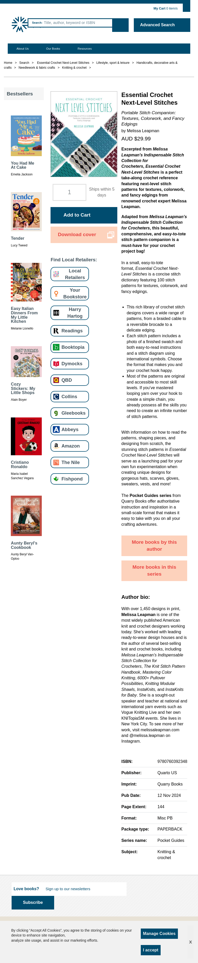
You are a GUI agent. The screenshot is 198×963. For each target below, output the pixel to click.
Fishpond (71, 478)
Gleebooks (73, 413)
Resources (85, 48)
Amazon (70, 446)
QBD (66, 380)
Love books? (26, 889)
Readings (71, 330)
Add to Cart (76, 215)
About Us (22, 48)
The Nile (70, 462)
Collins (69, 396)
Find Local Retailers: (74, 259)
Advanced (157, 25)
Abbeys (69, 429)
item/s (166, 8)
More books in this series (154, 570)
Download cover (77, 234)
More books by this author (154, 545)
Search (37, 22)
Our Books (53, 48)
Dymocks (71, 363)
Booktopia (72, 347)
